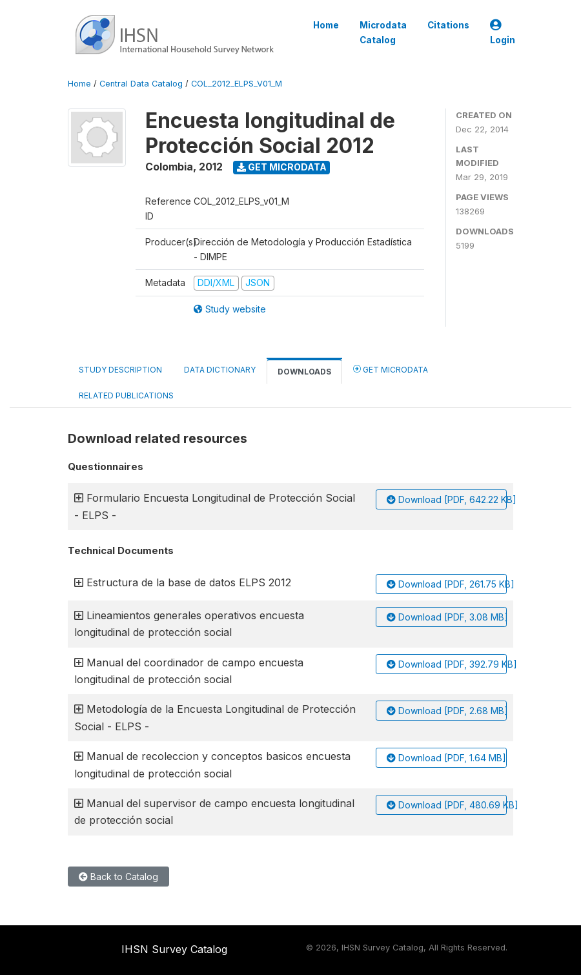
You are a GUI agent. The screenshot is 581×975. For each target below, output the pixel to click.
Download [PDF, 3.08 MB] (447, 616)
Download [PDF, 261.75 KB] (447, 584)
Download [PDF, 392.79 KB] (447, 664)
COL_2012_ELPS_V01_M (236, 83)
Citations (448, 25)
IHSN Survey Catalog (174, 949)
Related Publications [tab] (126, 395)
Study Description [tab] (120, 370)
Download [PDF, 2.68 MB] (447, 710)
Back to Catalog (118, 876)
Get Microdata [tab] (390, 369)
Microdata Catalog (383, 32)
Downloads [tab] (304, 371)
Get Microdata (282, 166)
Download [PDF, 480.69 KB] (447, 804)
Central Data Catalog (141, 83)
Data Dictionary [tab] (220, 370)
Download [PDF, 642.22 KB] (447, 499)
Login (502, 33)
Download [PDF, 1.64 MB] (446, 757)
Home (326, 25)
